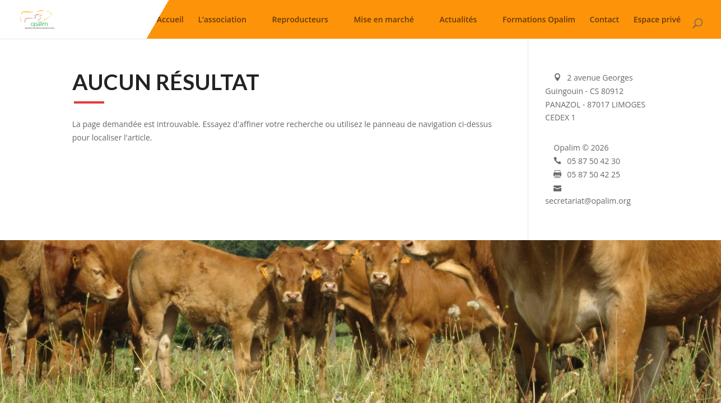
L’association (222, 21)
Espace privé (657, 21)
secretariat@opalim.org (587, 200)
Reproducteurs (300, 21)
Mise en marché (383, 21)
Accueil (170, 21)
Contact (604, 21)
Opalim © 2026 (580, 147)
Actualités (458, 21)
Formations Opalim (539, 21)
